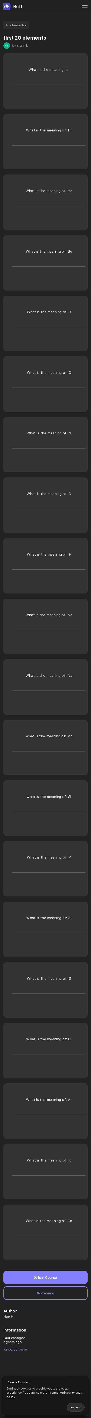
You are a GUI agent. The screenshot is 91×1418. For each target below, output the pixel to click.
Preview (45, 1293)
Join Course (45, 1277)
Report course (15, 1349)
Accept (75, 1407)
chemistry (16, 25)
